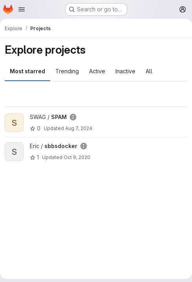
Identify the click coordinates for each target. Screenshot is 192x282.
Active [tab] (97, 71)
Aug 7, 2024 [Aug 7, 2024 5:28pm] (78, 128)
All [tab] (149, 71)
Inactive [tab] (125, 71)
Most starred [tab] (27, 71)
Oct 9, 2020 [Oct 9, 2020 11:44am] (77, 157)
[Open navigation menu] (21, 9)
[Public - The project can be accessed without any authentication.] (73, 117)
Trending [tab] (67, 71)
